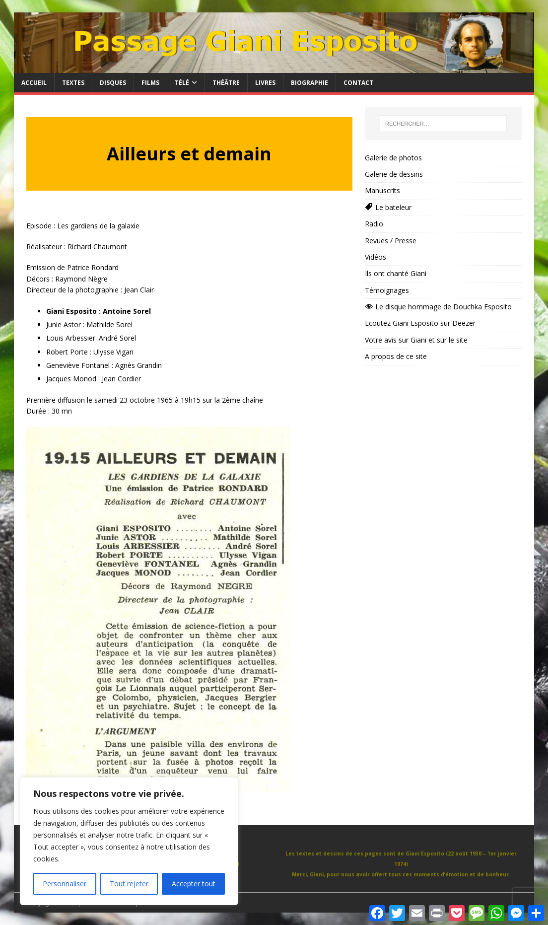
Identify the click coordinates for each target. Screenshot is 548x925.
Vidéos (375, 257)
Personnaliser (64, 883)
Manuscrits (382, 190)
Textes (73, 82)
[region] (129, 841)
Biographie (309, 82)
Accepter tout (193, 883)
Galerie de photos (393, 157)
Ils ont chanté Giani (395, 273)
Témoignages (387, 290)
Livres (265, 82)
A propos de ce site (396, 356)
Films (150, 82)
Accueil (34, 82)
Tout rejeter (129, 883)
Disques (113, 82)
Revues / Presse (390, 240)
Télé (182, 82)
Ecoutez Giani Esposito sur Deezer (420, 323)
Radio (374, 223)
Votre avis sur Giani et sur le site (416, 340)
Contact (358, 82)
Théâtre (226, 82)
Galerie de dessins (394, 174)
